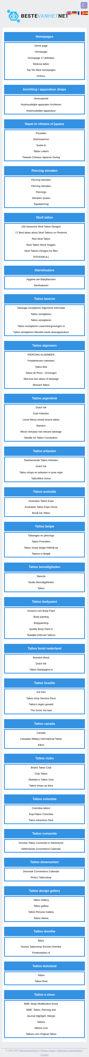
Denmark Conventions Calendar (41, 871)
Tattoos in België (41, 553)
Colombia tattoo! (41, 808)
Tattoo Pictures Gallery (41, 911)
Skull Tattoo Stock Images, (41, 244)
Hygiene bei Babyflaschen (41, 279)
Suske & (41, 145)
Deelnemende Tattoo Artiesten (41, 460)
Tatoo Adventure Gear (41, 820)
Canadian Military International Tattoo (41, 738)
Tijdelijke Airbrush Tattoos (41, 635)
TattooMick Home (41, 478)
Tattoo (41, 588)
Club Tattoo (41, 773)
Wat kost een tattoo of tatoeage (41, 378)
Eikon (41, 744)
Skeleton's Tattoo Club (41, 779)
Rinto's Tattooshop (41, 877)
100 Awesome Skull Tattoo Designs (41, 226)
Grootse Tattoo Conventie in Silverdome (41, 842)
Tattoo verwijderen (41, 314)
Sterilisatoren (41, 285)
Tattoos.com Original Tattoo (41, 1034)
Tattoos (41, 1022)
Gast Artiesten (41, 413)
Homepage (41, 51)
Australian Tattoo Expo (41, 500)
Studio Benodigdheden (41, 582)
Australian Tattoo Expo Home (41, 507)
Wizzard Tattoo (41, 384)
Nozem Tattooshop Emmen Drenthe (41, 946)
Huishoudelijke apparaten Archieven (41, 104)
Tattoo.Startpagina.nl (41, 669)
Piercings (41, 192)
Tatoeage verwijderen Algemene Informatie (41, 307)
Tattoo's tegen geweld (41, 704)
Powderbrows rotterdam (41, 360)
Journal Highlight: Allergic (41, 1016)
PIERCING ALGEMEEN (41, 354)
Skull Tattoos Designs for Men (41, 250)
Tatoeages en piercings (41, 535)
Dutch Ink (41, 407)
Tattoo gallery (40, 905)
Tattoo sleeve (41, 918)
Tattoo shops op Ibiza (41, 785)
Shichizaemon (41, 139)
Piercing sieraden (41, 179)
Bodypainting (41, 623)
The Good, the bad (41, 710)
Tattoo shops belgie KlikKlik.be (41, 547)
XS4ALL (41, 76)
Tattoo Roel (41, 981)
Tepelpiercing (41, 204)
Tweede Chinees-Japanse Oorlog (41, 157)
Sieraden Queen (41, 198)
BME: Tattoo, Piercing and (41, 1009)
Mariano (41, 425)
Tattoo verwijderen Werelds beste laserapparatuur (41, 332)
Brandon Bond (41, 657)
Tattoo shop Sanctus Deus (41, 698)
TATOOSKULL (41, 256)
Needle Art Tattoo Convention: (41, 437)
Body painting (41, 616)
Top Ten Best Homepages (41, 70)
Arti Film (41, 692)
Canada (41, 732)
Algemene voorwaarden (69, 1050)
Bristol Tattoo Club (41, 767)
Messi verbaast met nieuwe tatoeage (41, 431)
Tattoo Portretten (41, 541)
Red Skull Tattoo (41, 238)
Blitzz (41, 940)
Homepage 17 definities (41, 57)
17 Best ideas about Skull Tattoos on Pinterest (41, 232)
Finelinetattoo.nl (41, 952)
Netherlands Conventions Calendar (41, 848)
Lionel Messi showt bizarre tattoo (41, 419)
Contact (44, 1055)
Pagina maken (48, 1050)
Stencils (41, 576)
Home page (41, 45)
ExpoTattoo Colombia (41, 814)
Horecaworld (41, 98)
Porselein (41, 133)
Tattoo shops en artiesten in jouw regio (41, 472)
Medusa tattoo (41, 63)
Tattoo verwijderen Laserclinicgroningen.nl (41, 326)
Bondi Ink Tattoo (41, 513)
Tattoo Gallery (41, 899)
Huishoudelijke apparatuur (41, 110)
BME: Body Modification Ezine (41, 1003)
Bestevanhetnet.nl (29, 1050)
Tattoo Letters (41, 151)
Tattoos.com (41, 1028)
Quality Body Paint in (41, 629)
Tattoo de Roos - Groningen (41, 372)
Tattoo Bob (41, 366)
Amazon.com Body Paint (41, 610)
